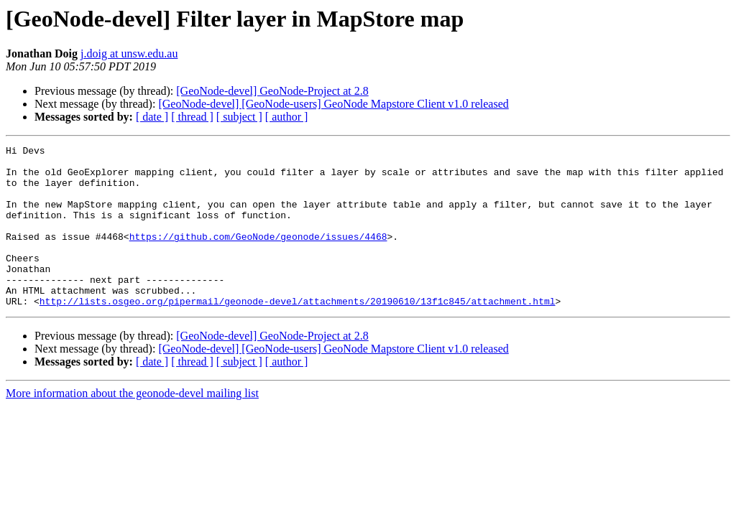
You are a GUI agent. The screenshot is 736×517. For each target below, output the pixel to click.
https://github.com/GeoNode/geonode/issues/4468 (258, 255)
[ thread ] (192, 117)
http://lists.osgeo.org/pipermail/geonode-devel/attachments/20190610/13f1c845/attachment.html (298, 333)
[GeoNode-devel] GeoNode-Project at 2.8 (272, 91)
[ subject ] (239, 117)
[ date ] (152, 117)
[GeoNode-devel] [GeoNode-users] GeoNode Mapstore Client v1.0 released (333, 104)
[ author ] (286, 117)
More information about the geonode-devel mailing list (132, 425)
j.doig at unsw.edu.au (129, 53)
